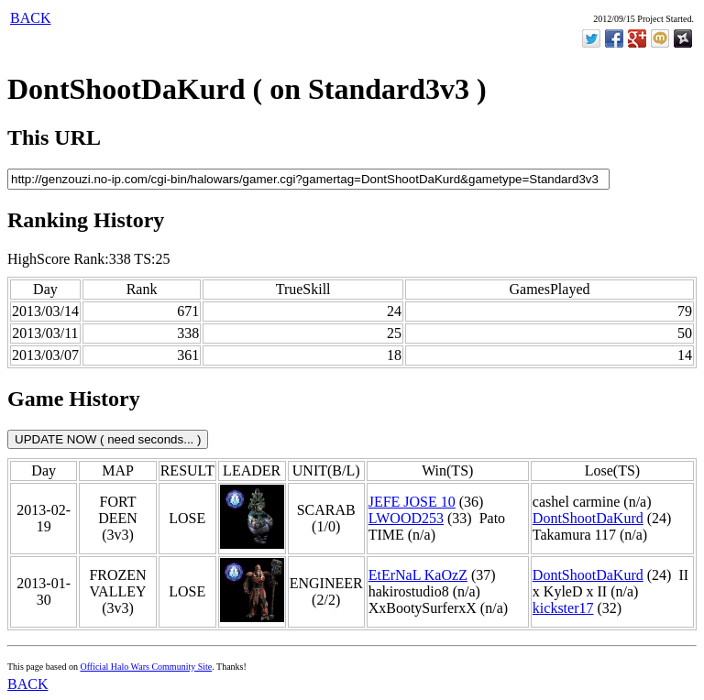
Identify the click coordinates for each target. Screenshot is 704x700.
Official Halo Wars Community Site (146, 667)
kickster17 (563, 608)
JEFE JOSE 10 (412, 501)
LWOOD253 (406, 518)
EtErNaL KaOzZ (418, 575)
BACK (30, 18)
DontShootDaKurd (588, 518)
